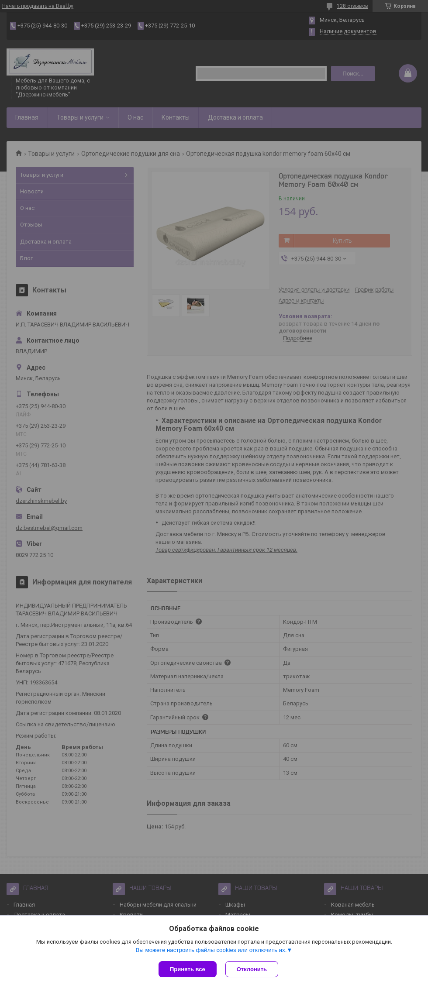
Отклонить (252, 969)
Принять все (187, 969)
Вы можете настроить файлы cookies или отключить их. (210, 950)
